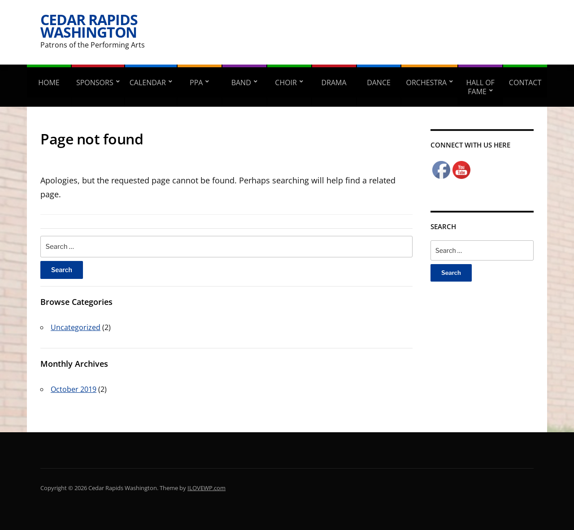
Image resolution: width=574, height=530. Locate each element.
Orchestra (426, 82)
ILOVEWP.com (206, 488)
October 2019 (73, 389)
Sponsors (94, 82)
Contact (525, 82)
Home (49, 82)
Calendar (148, 82)
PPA (196, 82)
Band (241, 82)
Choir (286, 82)
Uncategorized (75, 327)
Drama (334, 82)
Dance (379, 82)
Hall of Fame (480, 87)
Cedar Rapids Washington (89, 26)
